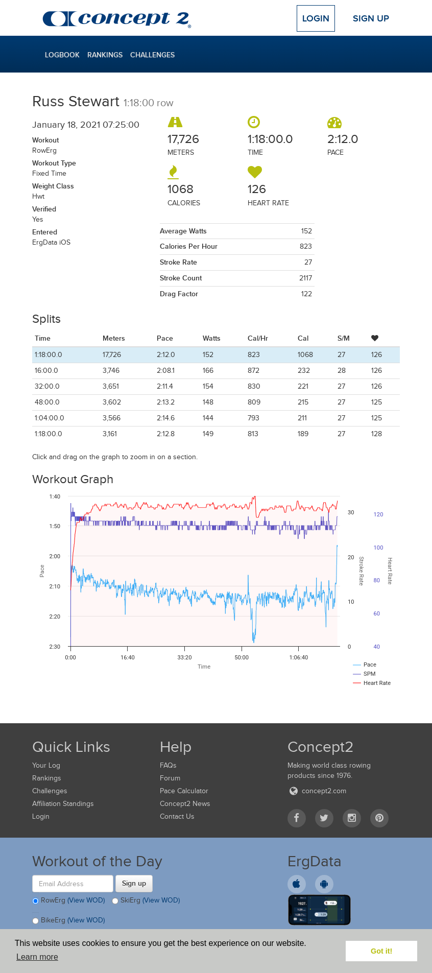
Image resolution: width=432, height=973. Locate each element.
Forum (170, 778)
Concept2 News (185, 804)
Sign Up (371, 18)
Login (315, 18)
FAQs (168, 765)
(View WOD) (86, 900)
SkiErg (146, 901)
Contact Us (177, 816)
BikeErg (68, 921)
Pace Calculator (184, 791)
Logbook (62, 55)
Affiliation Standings (63, 804)
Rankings (105, 55)
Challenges (152, 55)
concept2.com (316, 791)
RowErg (68, 901)
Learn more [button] (37, 957)
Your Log (46, 765)
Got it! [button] (381, 951)
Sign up (134, 883)
